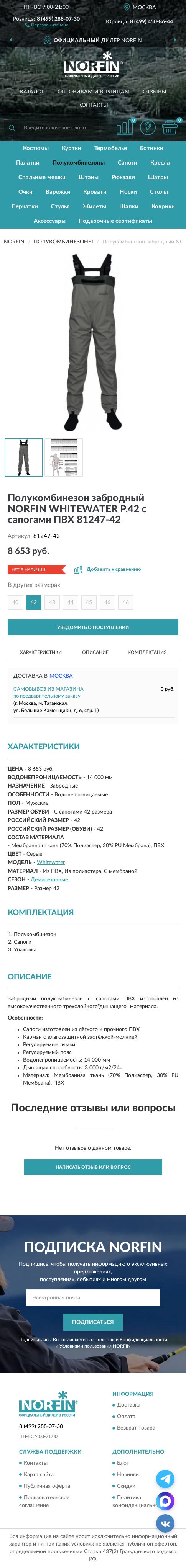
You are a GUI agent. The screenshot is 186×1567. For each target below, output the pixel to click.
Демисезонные (49, 879)
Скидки (126, 1486)
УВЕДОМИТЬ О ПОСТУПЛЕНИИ (93, 627)
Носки (128, 192)
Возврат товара (136, 1428)
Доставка (128, 1405)
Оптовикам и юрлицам (94, 92)
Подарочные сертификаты (115, 221)
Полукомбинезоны (79, 163)
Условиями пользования (85, 1346)
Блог (123, 1463)
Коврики (163, 206)
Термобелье (110, 148)
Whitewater (51, 862)
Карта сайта (39, 1474)
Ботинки (151, 148)
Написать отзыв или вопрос (93, 1167)
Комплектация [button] (147, 652)
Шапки (128, 206)
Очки (25, 192)
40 (15, 602)
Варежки (58, 192)
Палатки (28, 163)
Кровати (95, 192)
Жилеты (94, 206)
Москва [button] (61, 676)
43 (52, 602)
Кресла (160, 163)
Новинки (128, 1474)
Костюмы (36, 148)
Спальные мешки (42, 177)
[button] (46, 24)
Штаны (89, 177)
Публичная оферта (47, 1486)
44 (70, 602)
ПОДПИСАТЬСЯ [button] (93, 1322)
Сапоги (127, 163)
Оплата (126, 1417)
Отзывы (154, 92)
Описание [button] (95, 652)
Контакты (93, 105)
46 (107, 602)
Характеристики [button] (41, 652)
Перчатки (25, 206)
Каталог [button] (32, 92)
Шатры (158, 177)
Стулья (60, 206)
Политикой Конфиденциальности (130, 1339)
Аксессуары (50, 221)
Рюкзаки (123, 177)
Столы (159, 192)
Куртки (71, 148)
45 (89, 602)
